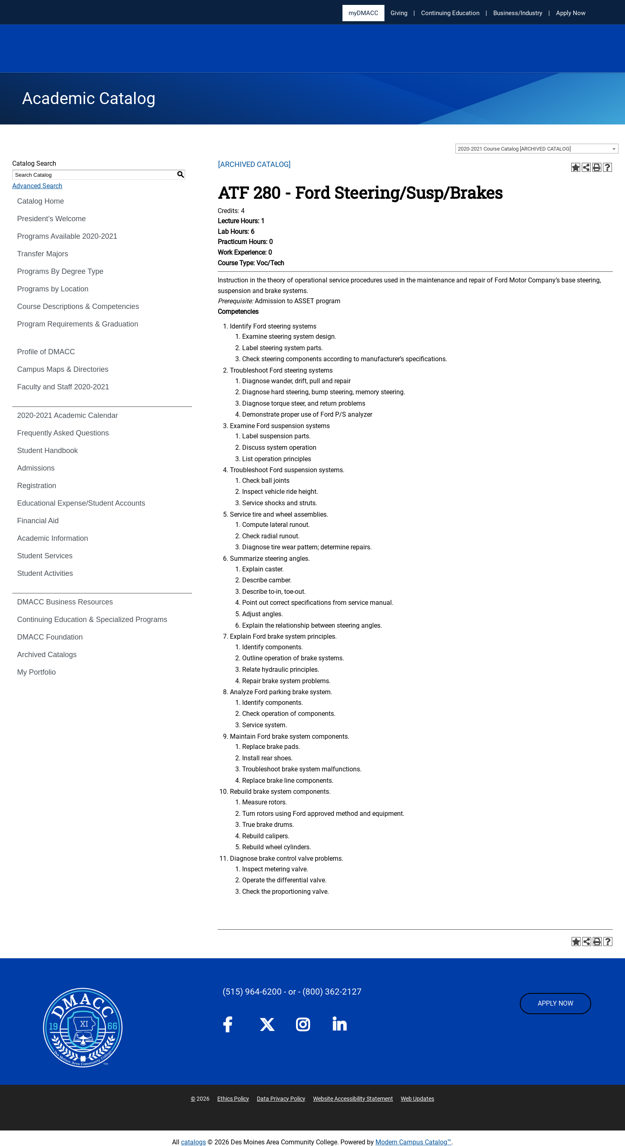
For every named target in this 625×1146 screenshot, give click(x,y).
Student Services (45, 556)
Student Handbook (47, 450)
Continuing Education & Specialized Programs (92, 619)
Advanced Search (37, 186)
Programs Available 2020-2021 (67, 236)
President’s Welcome (51, 219)
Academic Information (52, 538)
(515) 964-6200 (252, 992)
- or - (292, 992)
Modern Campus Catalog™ (413, 1142)
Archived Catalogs (47, 655)
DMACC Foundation (50, 637)
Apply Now (570, 13)
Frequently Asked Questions (63, 433)
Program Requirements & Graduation (77, 324)
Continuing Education (450, 13)
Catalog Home (40, 201)
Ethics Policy (233, 1098)
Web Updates (417, 1098)
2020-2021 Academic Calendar (67, 415)
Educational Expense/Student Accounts (81, 503)
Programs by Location (52, 289)
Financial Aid (38, 521)
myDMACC (363, 13)
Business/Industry (517, 13)
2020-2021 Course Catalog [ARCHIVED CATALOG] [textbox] (514, 149)
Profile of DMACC (46, 352)
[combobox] (536, 148)
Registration (36, 486)
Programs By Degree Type (60, 271)
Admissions (36, 468)
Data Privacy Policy (281, 1098)
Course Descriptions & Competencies (78, 306)
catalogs (193, 1142)
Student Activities (45, 573)
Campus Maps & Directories (62, 369)
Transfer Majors (42, 254)
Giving (399, 13)
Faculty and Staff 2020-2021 (63, 387)
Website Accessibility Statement (353, 1098)
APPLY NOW (555, 1003)
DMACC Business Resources (65, 602)
